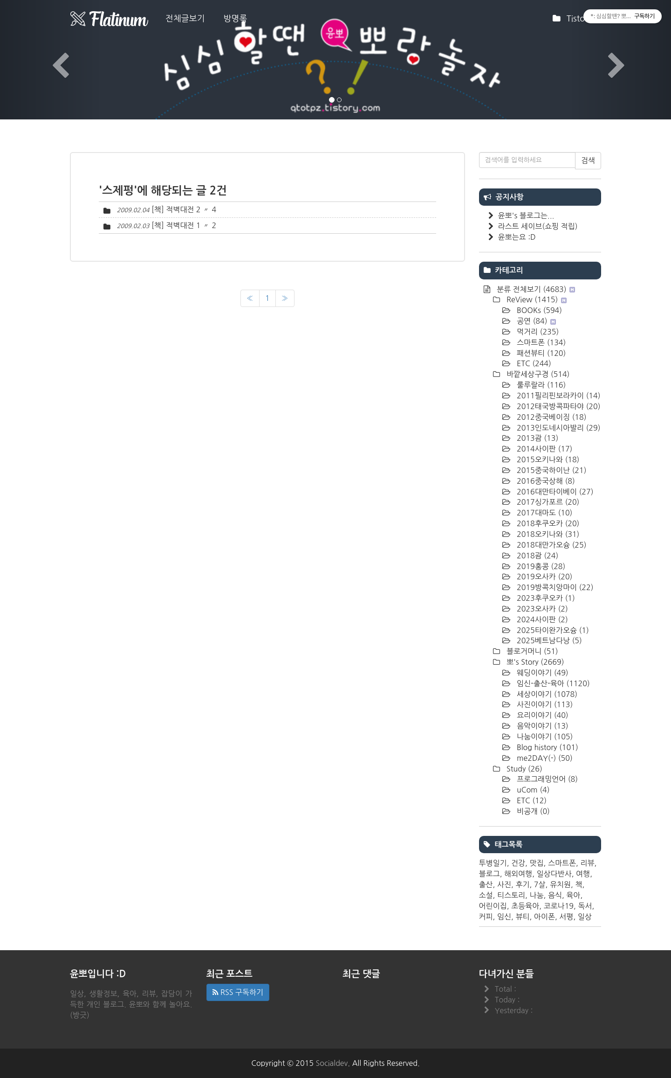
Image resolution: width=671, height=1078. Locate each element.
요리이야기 (541, 715)
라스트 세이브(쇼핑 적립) (538, 226)
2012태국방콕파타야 (558, 406)
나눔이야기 (544, 736)
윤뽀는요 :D (517, 237)
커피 (486, 916)
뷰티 (522, 916)
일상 (585, 916)
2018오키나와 (547, 534)
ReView (536, 299)
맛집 (536, 863)
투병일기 (493, 863)
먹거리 (537, 331)
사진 (504, 884)
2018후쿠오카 (547, 523)
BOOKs (538, 310)
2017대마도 (544, 512)
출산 (486, 884)
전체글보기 (185, 18)
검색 (588, 160)
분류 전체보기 (535, 289)
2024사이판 (541, 619)
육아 (573, 895)
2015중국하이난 (551, 470)
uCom (532, 789)
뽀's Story (534, 662)
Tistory (576, 21)
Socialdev (332, 1063)
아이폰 (544, 916)
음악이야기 (541, 726)
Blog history (546, 747)
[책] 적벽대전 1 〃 (180, 225)
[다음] (284, 298)
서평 (566, 916)
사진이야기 (544, 704)
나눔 (536, 895)
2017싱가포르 (547, 502)
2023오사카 (541, 608)
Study (523, 768)
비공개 (532, 811)
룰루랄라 (540, 385)
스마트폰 (540, 342)
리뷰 (587, 863)
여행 (583, 873)
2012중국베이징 (551, 417)
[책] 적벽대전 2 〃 (180, 209)
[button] (50, 59)
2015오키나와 (547, 459)
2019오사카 (544, 576)
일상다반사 (553, 873)
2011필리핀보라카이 (558, 395)
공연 (535, 321)
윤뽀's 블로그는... (526, 215)
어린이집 (493, 906)
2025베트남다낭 (548, 640)
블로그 (489, 873)
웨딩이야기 (541, 672)
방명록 (235, 18)
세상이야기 (546, 694)
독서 (585, 906)
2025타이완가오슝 (552, 630)
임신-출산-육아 (552, 683)
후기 (522, 884)
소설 (486, 895)
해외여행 (518, 873)
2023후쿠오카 (545, 598)
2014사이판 (544, 448)
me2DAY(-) (544, 758)
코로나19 (559, 906)
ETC (533, 363)
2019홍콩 (540, 566)
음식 (555, 895)
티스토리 (511, 895)
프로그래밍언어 (546, 779)
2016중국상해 (545, 481)
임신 (504, 916)
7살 (540, 884)
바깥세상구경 (537, 374)
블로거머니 (531, 651)
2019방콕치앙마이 (554, 587)
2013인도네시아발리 (558, 427)
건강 (518, 863)
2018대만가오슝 (551, 545)
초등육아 (525, 906)
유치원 (560, 884)
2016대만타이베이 (554, 491)
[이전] (250, 298)
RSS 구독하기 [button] (238, 992)
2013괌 (537, 438)
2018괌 (537, 555)
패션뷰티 (540, 353)
